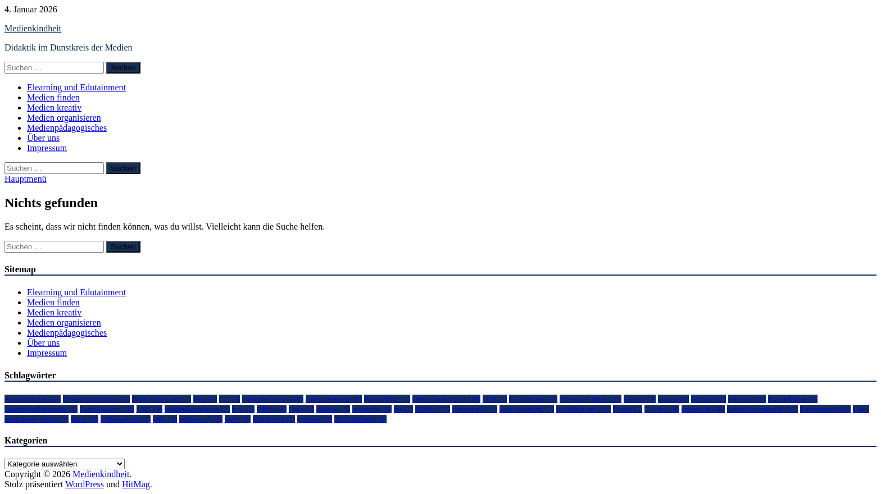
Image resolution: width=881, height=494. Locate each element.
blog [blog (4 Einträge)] (205, 399)
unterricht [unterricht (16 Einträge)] (703, 409)
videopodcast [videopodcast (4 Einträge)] (126, 419)
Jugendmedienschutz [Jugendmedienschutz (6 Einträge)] (41, 409)
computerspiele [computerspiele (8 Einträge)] (334, 399)
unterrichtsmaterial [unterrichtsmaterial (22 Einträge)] (762, 409)
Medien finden (53, 97)
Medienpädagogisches (67, 127)
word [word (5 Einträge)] (238, 419)
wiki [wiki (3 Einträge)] (165, 419)
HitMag (136, 484)
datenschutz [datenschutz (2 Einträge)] (387, 399)
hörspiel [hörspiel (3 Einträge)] (708, 399)
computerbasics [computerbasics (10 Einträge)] (272, 399)
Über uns (43, 138)
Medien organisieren (64, 117)
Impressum (47, 148)
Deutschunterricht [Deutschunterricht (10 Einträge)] (446, 399)
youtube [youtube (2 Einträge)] (314, 419)
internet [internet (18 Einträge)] (746, 399)
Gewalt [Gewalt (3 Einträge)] (640, 399)
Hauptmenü (25, 179)
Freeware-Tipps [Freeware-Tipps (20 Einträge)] (590, 399)
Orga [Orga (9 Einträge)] (301, 409)
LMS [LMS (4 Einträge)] (149, 409)
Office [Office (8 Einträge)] (272, 409)
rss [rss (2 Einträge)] (403, 409)
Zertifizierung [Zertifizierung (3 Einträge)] (360, 419)
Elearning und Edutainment (76, 87)
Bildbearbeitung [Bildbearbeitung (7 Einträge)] (161, 399)
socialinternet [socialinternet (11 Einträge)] (583, 409)
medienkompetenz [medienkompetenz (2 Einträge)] (197, 409)
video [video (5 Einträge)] (84, 419)
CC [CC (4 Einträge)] (229, 399)
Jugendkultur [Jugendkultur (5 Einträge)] (793, 399)
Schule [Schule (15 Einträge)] (432, 409)
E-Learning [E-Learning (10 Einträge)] (533, 399)
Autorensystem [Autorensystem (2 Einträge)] (32, 399)
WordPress (84, 484)
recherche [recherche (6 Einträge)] (372, 409)
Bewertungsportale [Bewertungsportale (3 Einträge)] (96, 399)
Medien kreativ (54, 107)
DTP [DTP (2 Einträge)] (495, 399)
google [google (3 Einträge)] (673, 399)
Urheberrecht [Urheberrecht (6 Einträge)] (825, 409)
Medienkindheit (32, 28)
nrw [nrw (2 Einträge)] (243, 409)
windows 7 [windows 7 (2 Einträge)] (200, 419)
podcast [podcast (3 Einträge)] (333, 409)
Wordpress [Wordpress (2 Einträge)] (274, 419)
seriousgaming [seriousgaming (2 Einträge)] (526, 409)
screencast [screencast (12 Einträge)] (474, 409)
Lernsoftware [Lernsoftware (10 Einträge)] (107, 409)
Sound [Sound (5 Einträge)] (628, 409)
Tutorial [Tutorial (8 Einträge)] (661, 409)
